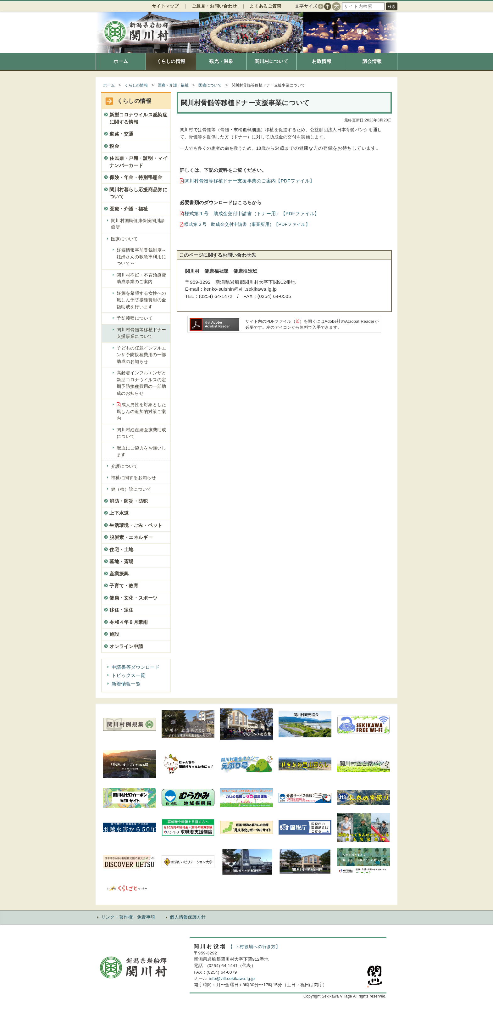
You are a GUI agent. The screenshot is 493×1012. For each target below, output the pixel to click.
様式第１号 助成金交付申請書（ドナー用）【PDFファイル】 (252, 213)
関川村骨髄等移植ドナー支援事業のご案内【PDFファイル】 (249, 180)
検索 (392, 6)
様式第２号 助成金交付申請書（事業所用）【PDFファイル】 (247, 224)
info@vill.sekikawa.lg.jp (232, 978)
